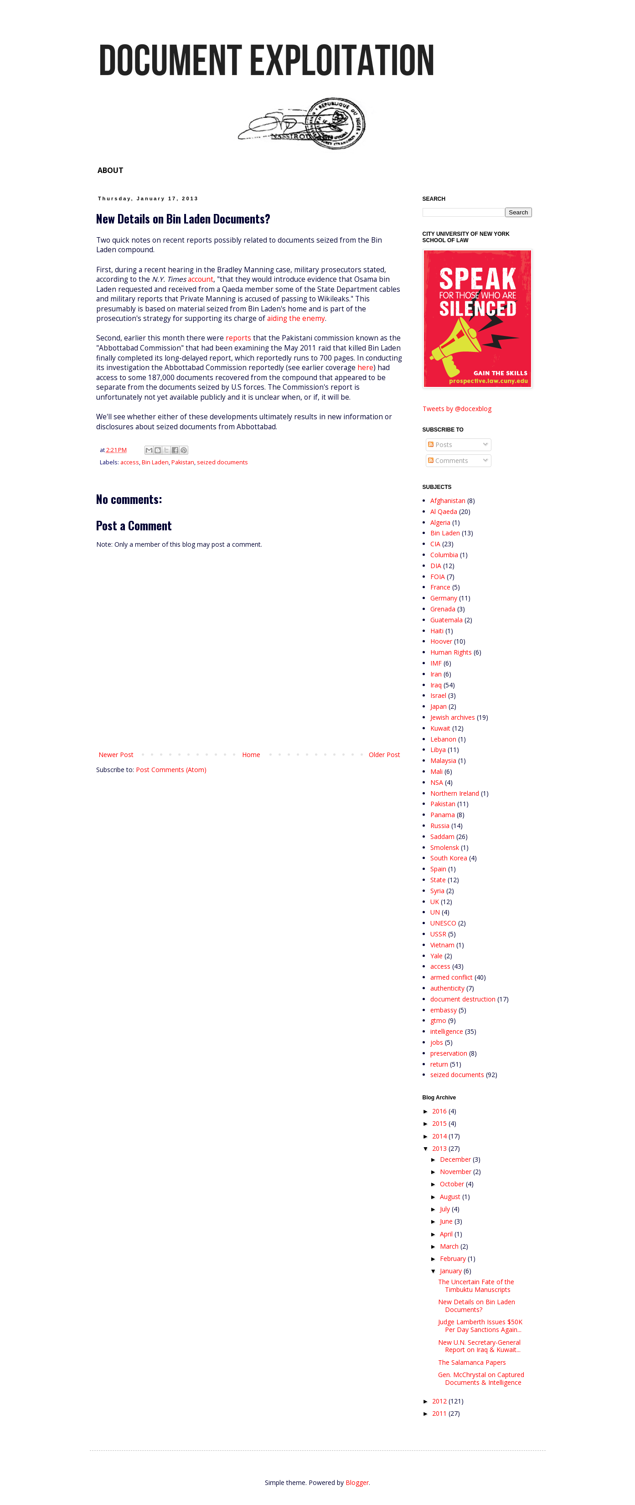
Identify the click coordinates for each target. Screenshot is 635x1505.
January (452, 1270)
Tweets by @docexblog (457, 408)
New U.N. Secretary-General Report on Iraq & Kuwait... (479, 1346)
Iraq (436, 685)
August (451, 1196)
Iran (436, 674)
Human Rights (451, 652)
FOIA (437, 576)
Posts (440, 444)
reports (238, 338)
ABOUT (111, 170)
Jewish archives (452, 717)
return (439, 1064)
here (365, 367)
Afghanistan (447, 500)
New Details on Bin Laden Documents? (476, 1305)
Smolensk (444, 847)
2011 (440, 1413)
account (200, 279)
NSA (436, 782)
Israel (438, 695)
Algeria (440, 522)
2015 (440, 1123)
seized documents (222, 462)
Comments (448, 460)
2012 (440, 1401)
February (454, 1258)
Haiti (437, 630)
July (446, 1209)
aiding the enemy (296, 318)
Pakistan (182, 462)
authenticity (447, 988)
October (453, 1184)
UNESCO (443, 923)
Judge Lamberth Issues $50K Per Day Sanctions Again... (480, 1325)
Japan (438, 706)
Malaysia (443, 760)
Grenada (442, 609)
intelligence (446, 1031)
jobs (436, 1042)
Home (251, 754)
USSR (438, 934)
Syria (437, 890)
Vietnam (442, 945)
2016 (440, 1111)
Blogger (357, 1482)
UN (435, 912)
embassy (443, 1010)
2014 (440, 1136)
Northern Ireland (454, 793)
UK (434, 901)
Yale (436, 955)
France (440, 587)
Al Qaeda (443, 511)
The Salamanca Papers (472, 1362)
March (450, 1246)
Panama (442, 814)
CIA (435, 543)
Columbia (444, 554)
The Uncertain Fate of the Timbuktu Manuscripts (476, 1285)
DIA (435, 565)
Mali (436, 771)
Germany (443, 598)
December (456, 1159)
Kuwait (440, 728)
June (447, 1221)
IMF (436, 663)
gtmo (438, 1020)
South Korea (448, 858)
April (447, 1234)
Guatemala (446, 619)
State (438, 879)
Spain (438, 868)
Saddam (442, 836)
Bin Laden (155, 462)
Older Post (384, 754)
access (129, 462)
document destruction (463, 999)
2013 (440, 1148)
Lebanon (443, 739)
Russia (439, 825)
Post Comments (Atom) (171, 769)
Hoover (441, 641)
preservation (448, 1053)
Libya (438, 749)
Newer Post (116, 754)
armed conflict (451, 977)
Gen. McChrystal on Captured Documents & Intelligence (481, 1378)
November (456, 1171)
